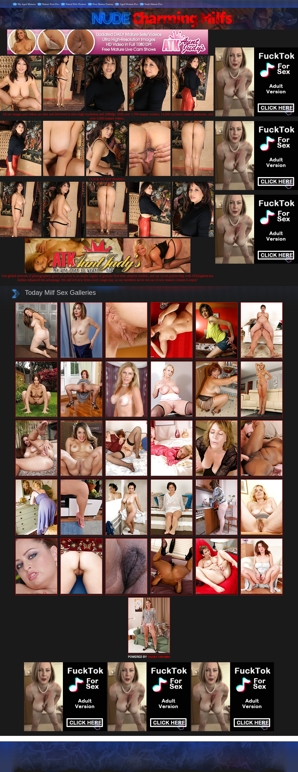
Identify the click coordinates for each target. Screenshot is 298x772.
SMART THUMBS (159, 656)
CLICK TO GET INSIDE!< (107, 179)
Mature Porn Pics (51, 4)
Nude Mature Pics (154, 4)
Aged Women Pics (129, 4)
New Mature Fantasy (103, 4)
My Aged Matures (27, 4)
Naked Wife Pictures (76, 4)
